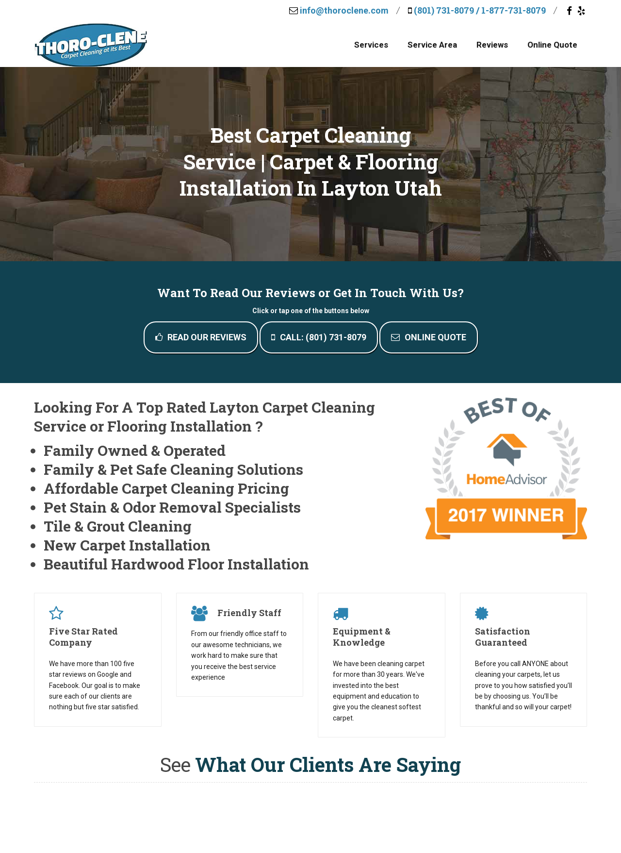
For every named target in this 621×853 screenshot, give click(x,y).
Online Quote (552, 45)
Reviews (492, 45)
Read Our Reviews (200, 337)
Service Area (432, 45)
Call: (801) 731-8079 (318, 337)
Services (371, 45)
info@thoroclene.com (344, 10)
